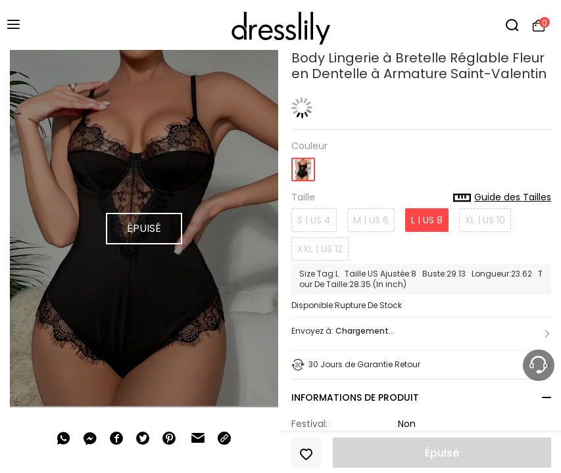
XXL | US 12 (320, 249)
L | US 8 (427, 220)
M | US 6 (371, 220)
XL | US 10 (485, 220)
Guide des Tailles (502, 198)
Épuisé (442, 453)
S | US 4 (314, 220)
